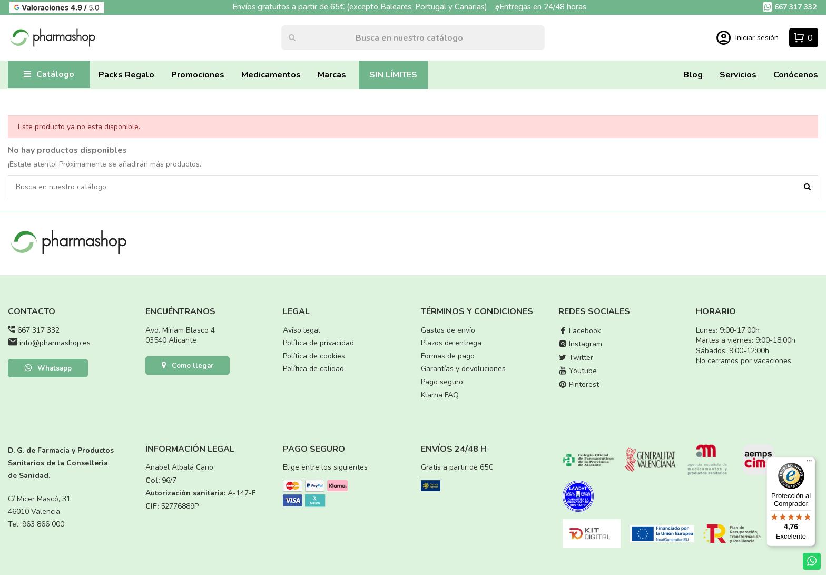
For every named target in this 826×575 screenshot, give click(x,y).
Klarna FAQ (440, 395)
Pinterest (578, 384)
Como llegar (187, 366)
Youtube (577, 371)
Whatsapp (48, 369)
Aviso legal (301, 330)
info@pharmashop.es (55, 343)
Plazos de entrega (451, 343)
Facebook (579, 331)
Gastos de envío (448, 330)
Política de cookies (314, 356)
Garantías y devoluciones (463, 369)
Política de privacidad (318, 343)
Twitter (575, 358)
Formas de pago (448, 356)
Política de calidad (313, 369)
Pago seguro (442, 382)
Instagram (580, 344)
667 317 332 (38, 330)
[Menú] (809, 463)
